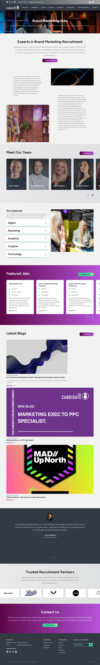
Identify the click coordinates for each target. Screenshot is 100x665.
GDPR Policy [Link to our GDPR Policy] (26, 662)
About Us (25, 7)
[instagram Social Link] (9, 2)
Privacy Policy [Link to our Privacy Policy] (20, 662)
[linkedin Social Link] (14, 2)
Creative (60, 645)
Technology (61, 652)
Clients (43, 7)
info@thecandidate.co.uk (36, 2)
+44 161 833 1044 (22, 642)
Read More (86, 334)
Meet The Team (48, 642)
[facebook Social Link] (7, 2)
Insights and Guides (83, 7)
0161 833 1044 (22, 2)
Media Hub (47, 647)
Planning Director (16, 284)
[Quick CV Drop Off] (90, 2)
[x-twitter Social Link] (12, 2)
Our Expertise (70, 7)
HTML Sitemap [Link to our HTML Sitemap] (32, 662)
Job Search (47, 645)
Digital (60, 647)
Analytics (61, 642)
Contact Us (95, 7)
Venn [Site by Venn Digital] (92, 662)
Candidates (34, 7)
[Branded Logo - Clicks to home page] (12, 7)
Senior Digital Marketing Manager (48, 285)
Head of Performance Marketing (77, 285)
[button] (92, 195)
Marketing (61, 650)
